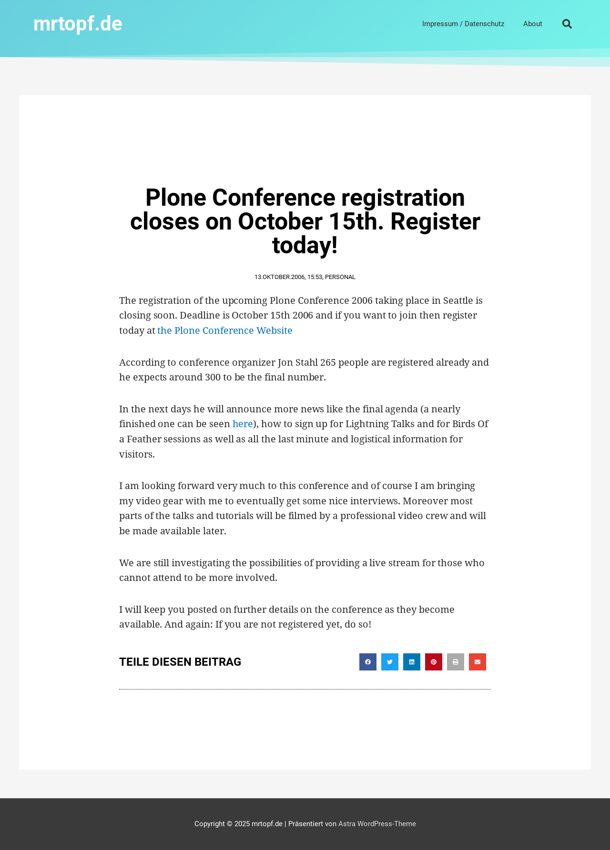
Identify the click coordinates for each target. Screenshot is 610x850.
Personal (340, 276)
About (532, 24)
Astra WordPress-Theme (377, 824)
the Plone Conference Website (224, 330)
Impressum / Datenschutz (463, 24)
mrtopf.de (77, 23)
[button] (567, 23)
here (243, 423)
